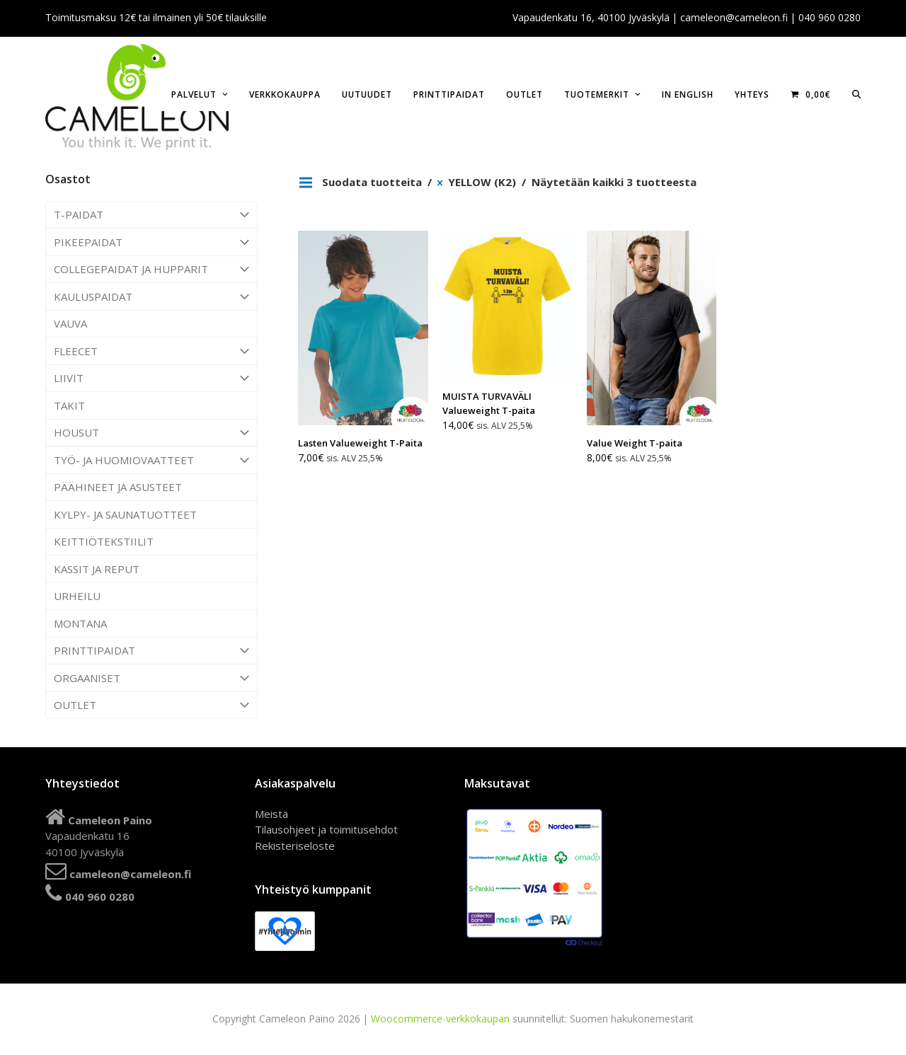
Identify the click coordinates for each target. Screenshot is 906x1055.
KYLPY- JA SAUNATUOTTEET (125, 514)
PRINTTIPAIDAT (151, 651)
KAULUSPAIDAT (151, 296)
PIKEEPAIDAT (151, 242)
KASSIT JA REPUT (96, 569)
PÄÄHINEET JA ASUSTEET (118, 487)
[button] (856, 93)
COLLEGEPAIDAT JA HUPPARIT (151, 269)
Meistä (271, 814)
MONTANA (80, 623)
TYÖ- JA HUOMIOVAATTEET (151, 459)
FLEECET (151, 351)
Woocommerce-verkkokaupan (440, 1018)
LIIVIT (151, 378)
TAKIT (69, 405)
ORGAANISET (151, 677)
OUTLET (151, 705)
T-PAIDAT (151, 215)
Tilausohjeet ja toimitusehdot (326, 829)
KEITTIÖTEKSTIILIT (104, 541)
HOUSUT (151, 433)
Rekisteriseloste (295, 845)
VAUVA (70, 323)
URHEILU (77, 596)
